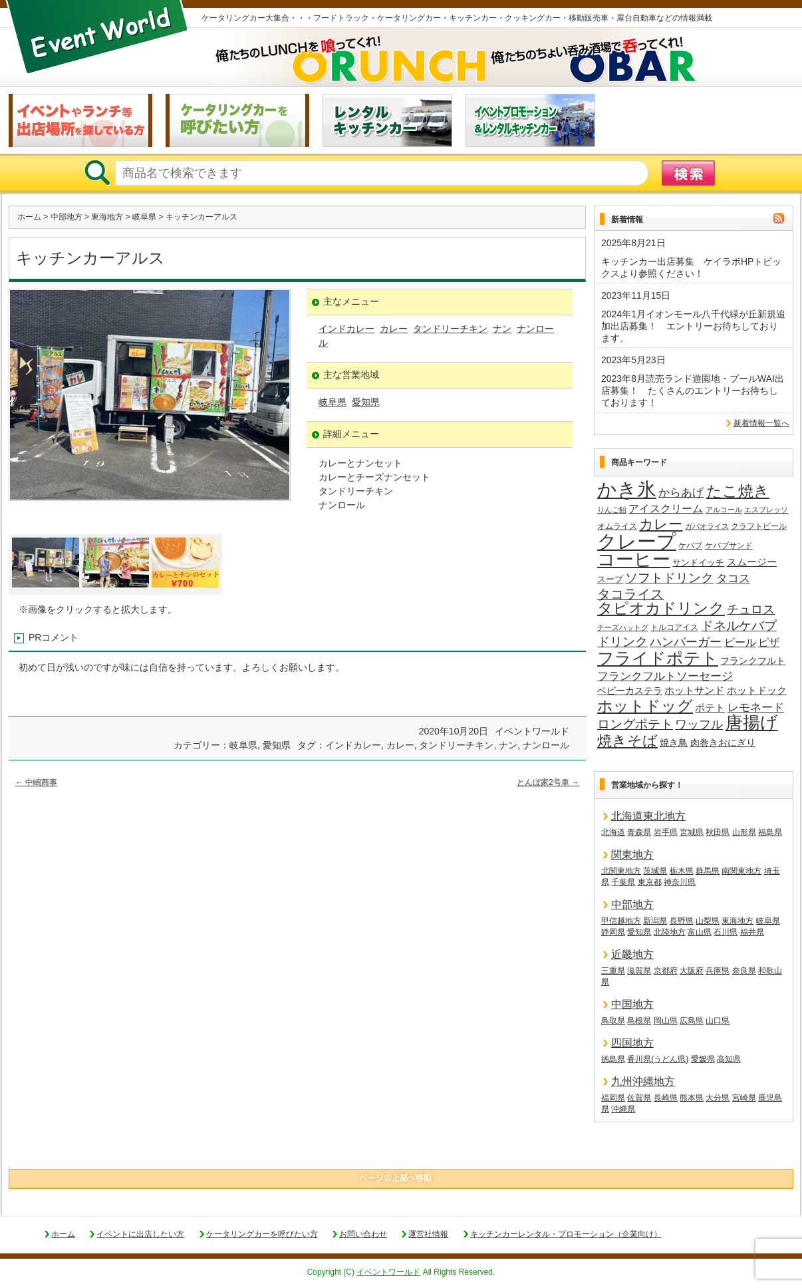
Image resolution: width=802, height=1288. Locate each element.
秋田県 (718, 832)
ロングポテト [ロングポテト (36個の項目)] (635, 724)
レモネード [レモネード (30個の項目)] (756, 707)
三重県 (613, 970)
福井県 (752, 932)
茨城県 (655, 871)
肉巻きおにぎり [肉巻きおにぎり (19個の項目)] (722, 742)
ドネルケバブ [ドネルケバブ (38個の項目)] (739, 626)
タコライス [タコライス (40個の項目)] (630, 594)
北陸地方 (670, 932)
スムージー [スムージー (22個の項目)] (752, 561)
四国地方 (632, 1042)
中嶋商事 (36, 782)
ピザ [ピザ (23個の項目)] (768, 642)
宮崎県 (744, 1097)
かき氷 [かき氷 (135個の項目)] (626, 490)
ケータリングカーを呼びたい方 (262, 1234)
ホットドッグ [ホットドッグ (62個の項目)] (645, 706)
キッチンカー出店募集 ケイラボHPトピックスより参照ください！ (691, 267)
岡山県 (666, 1020)
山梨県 (708, 920)
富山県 (700, 932)
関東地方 (632, 854)
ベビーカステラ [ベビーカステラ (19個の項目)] (629, 690)
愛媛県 (703, 1059)
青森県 (639, 832)
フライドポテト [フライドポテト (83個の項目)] (657, 658)
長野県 (682, 920)
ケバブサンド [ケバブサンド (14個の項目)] (729, 545)
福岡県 (613, 1097)
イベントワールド (388, 1272)
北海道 (613, 832)
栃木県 (682, 871)
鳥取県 (613, 1020)
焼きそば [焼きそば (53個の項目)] (627, 741)
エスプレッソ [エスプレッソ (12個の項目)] (766, 510)
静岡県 (613, 932)
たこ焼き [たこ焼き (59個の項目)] (737, 491)
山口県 (718, 1020)
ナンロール (546, 745)
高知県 (729, 1059)
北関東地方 (621, 871)
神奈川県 (680, 882)
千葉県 (623, 882)
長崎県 (666, 1097)
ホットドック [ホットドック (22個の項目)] (757, 690)
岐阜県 (144, 217)
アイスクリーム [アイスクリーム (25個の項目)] (665, 508)
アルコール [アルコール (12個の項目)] (724, 510)
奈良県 (744, 970)
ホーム (29, 217)
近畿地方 (632, 954)
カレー (394, 328)
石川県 (725, 932)
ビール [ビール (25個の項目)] (740, 642)
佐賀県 (639, 1097)
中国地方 (632, 1004)
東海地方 (107, 217)
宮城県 (692, 832)
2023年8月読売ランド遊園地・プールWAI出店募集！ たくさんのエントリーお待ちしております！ (692, 390)
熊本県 (692, 1097)
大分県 (718, 1097)
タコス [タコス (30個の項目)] (733, 578)
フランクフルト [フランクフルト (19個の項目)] (752, 660)
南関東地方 (741, 871)
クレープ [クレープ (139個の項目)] (636, 541)
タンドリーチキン (450, 328)
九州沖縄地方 (643, 1081)
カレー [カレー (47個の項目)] (660, 524)
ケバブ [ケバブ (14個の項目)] (690, 545)
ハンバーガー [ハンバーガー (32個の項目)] (686, 642)
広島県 (692, 1020)
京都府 (666, 970)
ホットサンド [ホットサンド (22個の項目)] (694, 690)
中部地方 (66, 217)
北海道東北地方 (648, 816)
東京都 (650, 882)
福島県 (770, 832)
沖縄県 (623, 1109)
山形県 (744, 832)
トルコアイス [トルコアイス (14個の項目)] (674, 627)
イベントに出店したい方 (140, 1234)
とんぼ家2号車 (548, 782)
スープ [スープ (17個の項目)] (610, 579)
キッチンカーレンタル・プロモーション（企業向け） (566, 1234)
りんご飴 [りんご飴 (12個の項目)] (611, 510)
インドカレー (346, 328)
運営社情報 (428, 1234)
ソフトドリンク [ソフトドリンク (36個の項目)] (669, 578)
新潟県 (655, 920)
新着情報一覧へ (761, 423)
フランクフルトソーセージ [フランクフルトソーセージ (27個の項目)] (665, 676)
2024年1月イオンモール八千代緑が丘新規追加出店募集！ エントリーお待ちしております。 (693, 326)
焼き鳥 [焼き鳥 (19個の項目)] (674, 742)
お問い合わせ (363, 1234)
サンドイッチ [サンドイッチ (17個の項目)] (698, 562)
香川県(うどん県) (657, 1059)
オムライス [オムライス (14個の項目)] (617, 526)
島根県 (639, 1020)
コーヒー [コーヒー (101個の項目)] (633, 560)
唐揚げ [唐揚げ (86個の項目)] (752, 723)
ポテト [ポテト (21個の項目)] (710, 708)
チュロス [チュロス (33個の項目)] (751, 609)
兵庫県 (718, 970)
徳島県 (613, 1059)
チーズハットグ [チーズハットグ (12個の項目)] (622, 627)
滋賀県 (639, 970)
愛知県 (366, 402)
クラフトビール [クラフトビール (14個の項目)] (759, 526)
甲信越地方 (621, 920)
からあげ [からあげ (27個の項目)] (681, 492)
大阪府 (692, 970)
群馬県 (708, 871)
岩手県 (666, 832)
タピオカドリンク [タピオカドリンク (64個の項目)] (661, 608)
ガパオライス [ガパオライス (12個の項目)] (707, 526)
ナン (502, 328)
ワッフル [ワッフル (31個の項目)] (699, 724)
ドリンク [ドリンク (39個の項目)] (622, 642)
